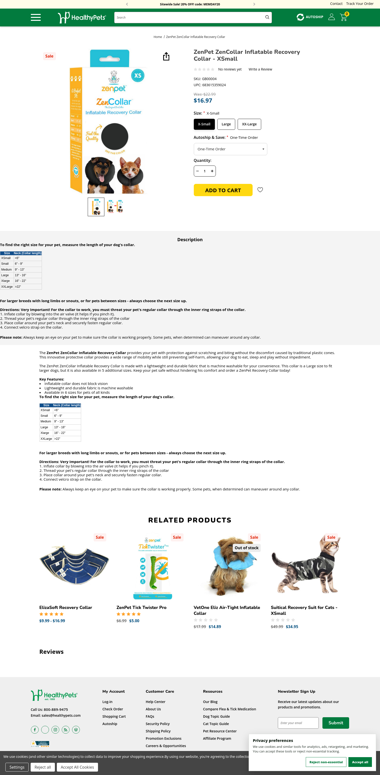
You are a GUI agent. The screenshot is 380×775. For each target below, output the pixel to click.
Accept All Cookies (77, 767)
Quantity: (202, 160)
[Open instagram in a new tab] (55, 730)
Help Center (155, 701)
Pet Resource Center (220, 731)
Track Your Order (360, 3)
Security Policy (158, 723)
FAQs (150, 716)
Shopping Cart (114, 716)
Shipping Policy (158, 731)
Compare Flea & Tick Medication (229, 709)
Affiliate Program (217, 738)
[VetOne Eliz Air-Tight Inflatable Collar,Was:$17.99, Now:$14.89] (229, 565)
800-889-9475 (56, 709)
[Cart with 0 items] (344, 17)
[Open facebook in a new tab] (35, 730)
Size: (207, 113)
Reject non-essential (326, 762)
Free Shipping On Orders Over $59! (190, 4)
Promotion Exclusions (164, 738)
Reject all (43, 767)
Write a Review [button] (260, 69)
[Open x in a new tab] (45, 730)
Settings (17, 767)
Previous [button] (127, 4)
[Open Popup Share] (165, 56)
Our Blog (210, 701)
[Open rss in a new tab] (66, 730)
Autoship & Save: (226, 137)
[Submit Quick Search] (267, 17)
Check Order (112, 709)
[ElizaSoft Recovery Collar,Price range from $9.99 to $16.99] (74, 565)
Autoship (109, 723)
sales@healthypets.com (61, 715)
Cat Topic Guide (216, 723)
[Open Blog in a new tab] (76, 730)
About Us (153, 709)
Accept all (360, 762)
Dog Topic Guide (216, 716)
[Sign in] (331, 17)
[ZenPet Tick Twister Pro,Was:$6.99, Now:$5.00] (151, 565)
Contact (336, 3)
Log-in (107, 701)
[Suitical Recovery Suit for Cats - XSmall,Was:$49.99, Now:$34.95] (306, 565)
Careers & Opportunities (166, 745)
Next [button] (254, 4)
